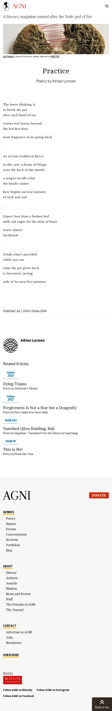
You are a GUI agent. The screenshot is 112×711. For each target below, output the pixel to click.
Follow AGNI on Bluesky (17, 690)
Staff (9, 599)
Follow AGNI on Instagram (53, 690)
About (8, 566)
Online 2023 (11, 398)
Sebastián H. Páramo (26, 388)
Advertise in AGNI (19, 632)
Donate (99, 495)
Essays (11, 524)
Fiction (11, 529)
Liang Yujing (71, 433)
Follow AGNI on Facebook (18, 696)
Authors (12, 578)
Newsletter (14, 643)
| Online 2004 (38, 311)
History (11, 573)
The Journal (14, 610)
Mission (11, 588)
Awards (11, 583)
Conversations (16, 534)
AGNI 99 (10, 441)
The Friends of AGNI (20, 604)
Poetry (41, 81)
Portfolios (13, 545)
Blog (9, 550)
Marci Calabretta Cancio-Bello (31, 412)
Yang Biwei (20, 433)
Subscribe (11, 655)
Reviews (12, 540)
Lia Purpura (8, 56)
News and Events (18, 594)
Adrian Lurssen (64, 81)
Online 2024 (11, 374)
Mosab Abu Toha (23, 454)
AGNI (17, 495)
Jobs (9, 637)
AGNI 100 (10, 420)
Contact (9, 626)
